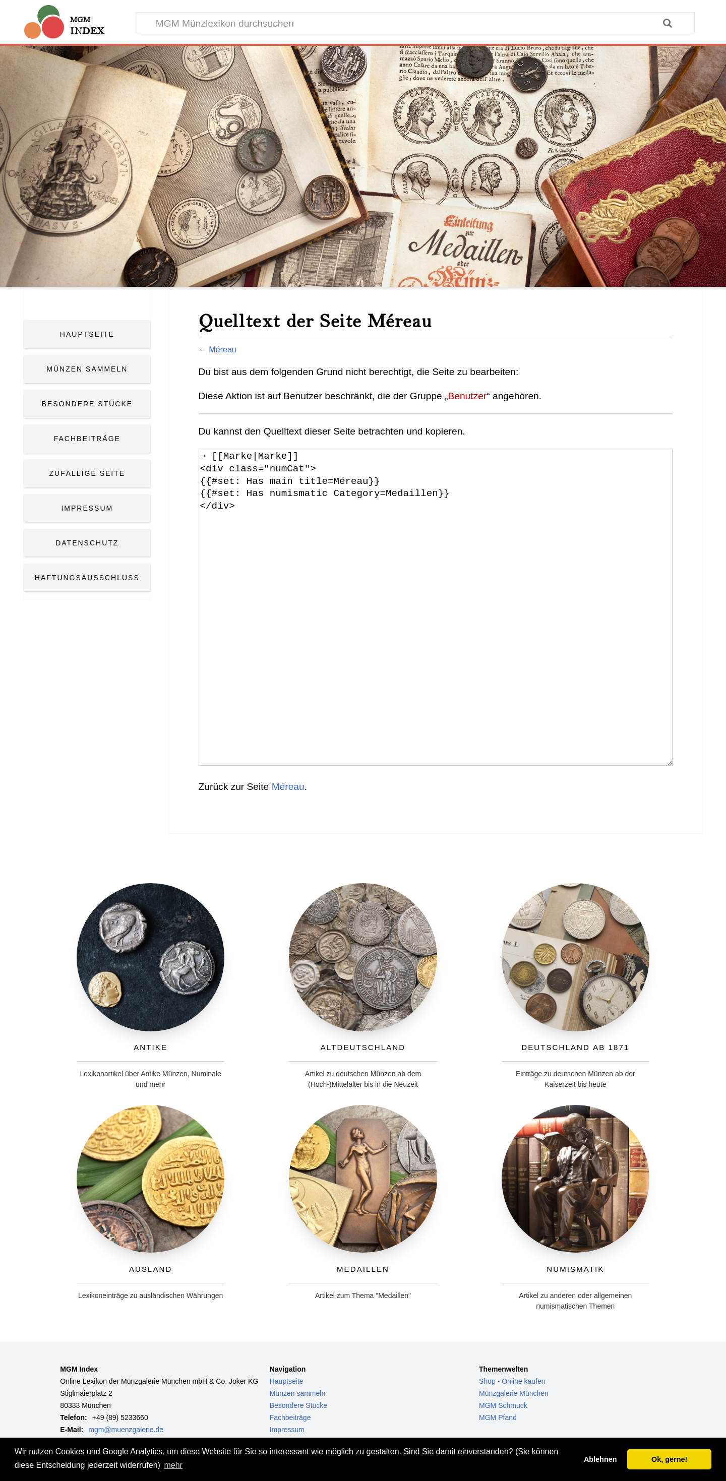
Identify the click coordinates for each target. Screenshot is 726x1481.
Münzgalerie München (514, 1393)
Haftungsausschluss (87, 578)
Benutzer (467, 396)
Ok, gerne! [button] (669, 1459)
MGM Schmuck (503, 1405)
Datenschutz (86, 543)
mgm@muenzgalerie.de (125, 1430)
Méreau (222, 349)
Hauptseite (87, 334)
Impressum (87, 508)
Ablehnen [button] (600, 1459)
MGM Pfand (498, 1417)
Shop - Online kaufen (512, 1381)
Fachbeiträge (87, 439)
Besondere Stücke (87, 404)
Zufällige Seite (87, 473)
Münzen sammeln (298, 1393)
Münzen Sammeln (87, 369)
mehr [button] (173, 1465)
